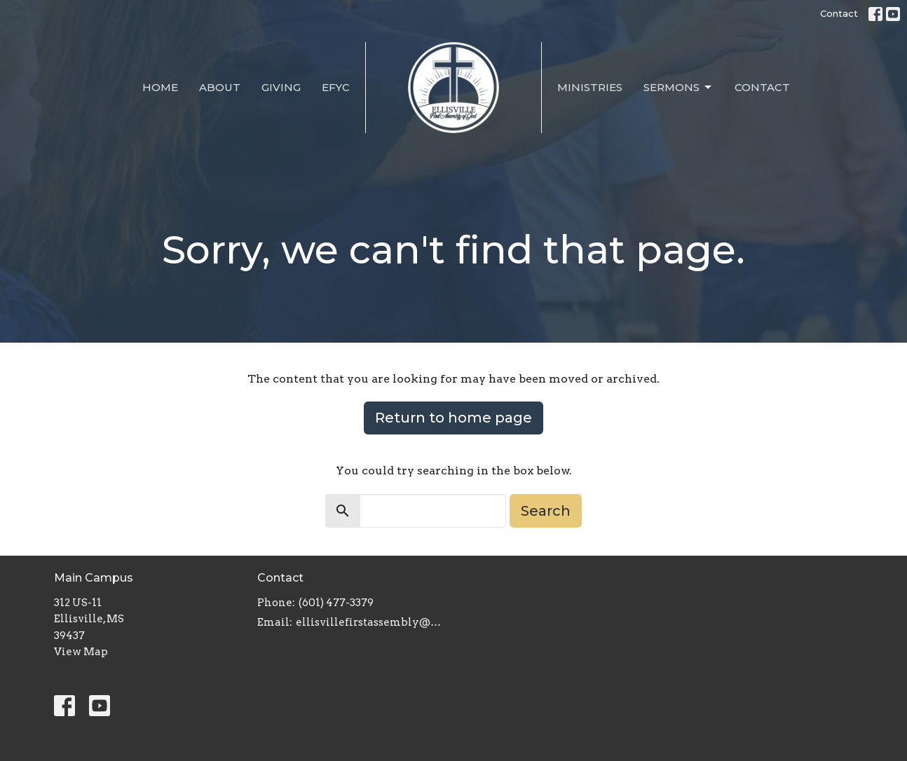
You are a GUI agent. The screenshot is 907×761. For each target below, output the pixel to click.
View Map (81, 651)
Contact (839, 13)
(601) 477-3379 (336, 602)
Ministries (589, 87)
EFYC (336, 87)
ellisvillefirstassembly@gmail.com (371, 622)
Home (160, 87)
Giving (281, 87)
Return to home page (453, 417)
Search (546, 510)
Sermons (678, 88)
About (219, 87)
